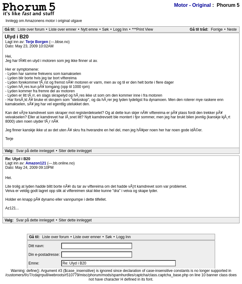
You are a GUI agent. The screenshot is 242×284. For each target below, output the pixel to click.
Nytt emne (89, 29)
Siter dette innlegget (75, 151)
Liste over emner (62, 29)
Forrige (217, 29)
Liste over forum (31, 29)
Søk (105, 29)
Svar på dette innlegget (35, 151)
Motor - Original (192, 5)
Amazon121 (36, 163)
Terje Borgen (37, 42)
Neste (232, 29)
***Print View (142, 29)
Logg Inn (120, 29)
